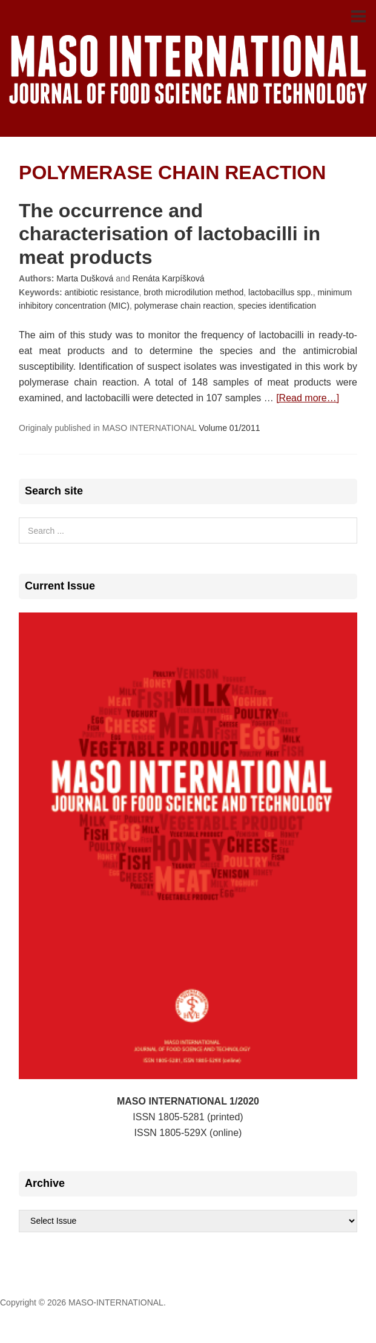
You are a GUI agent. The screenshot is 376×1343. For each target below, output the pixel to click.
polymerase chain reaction (183, 305)
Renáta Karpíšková (169, 278)
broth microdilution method (193, 292)
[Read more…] (307, 398)
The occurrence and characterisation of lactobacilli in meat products (169, 234)
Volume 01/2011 (229, 428)
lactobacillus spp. (280, 292)
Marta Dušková (84, 278)
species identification (277, 305)
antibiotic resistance (102, 292)
